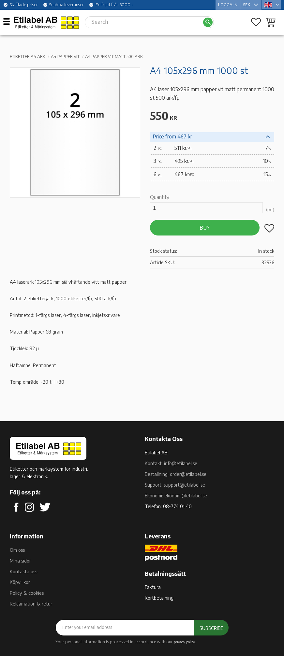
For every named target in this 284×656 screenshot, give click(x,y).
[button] (9, 21)
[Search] (208, 22)
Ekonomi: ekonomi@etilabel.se (176, 495)
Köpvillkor (20, 582)
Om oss (17, 550)
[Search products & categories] (144, 22)
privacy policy (184, 641)
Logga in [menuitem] (227, 4)
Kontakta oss (23, 571)
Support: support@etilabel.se (175, 485)
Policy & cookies (27, 593)
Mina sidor (20, 560)
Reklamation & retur (31, 603)
